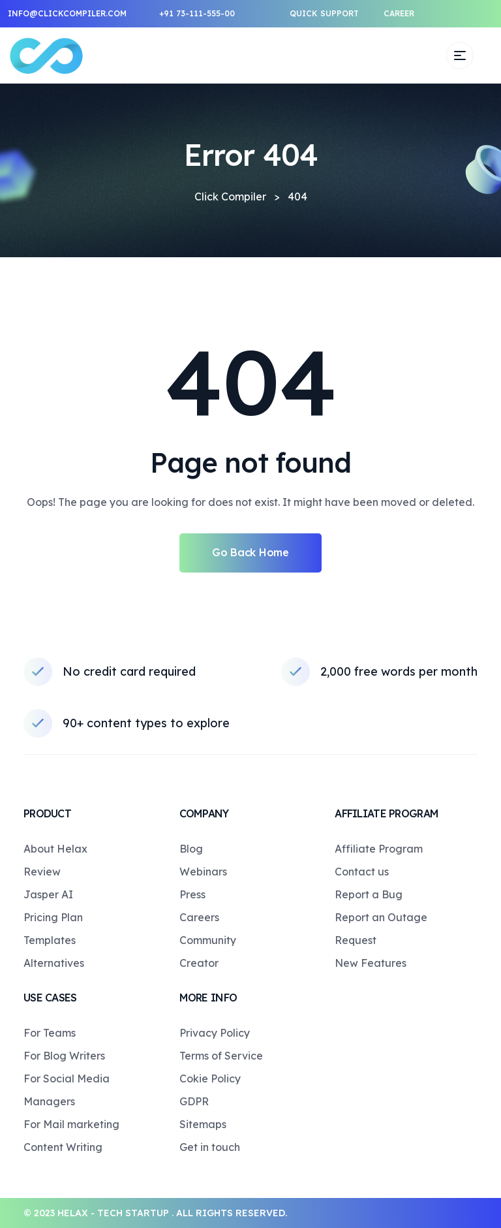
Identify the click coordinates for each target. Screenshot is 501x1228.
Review (42, 871)
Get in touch (209, 1147)
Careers (199, 917)
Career (399, 13)
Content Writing (62, 1147)
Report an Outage (381, 917)
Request (355, 940)
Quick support (324, 13)
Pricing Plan (53, 917)
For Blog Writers (64, 1055)
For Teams (49, 1032)
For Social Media (66, 1078)
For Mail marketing (71, 1124)
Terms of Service (221, 1055)
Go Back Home (250, 552)
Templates (49, 940)
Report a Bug (368, 894)
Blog (191, 848)
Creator (199, 962)
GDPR (194, 1101)
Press (192, 894)
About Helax (55, 848)
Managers (49, 1101)
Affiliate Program (379, 848)
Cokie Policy (210, 1078)
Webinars (203, 871)
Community (207, 940)
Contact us (362, 871)
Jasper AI (48, 894)
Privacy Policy (214, 1032)
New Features (370, 962)
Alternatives (53, 962)
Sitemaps (202, 1124)
